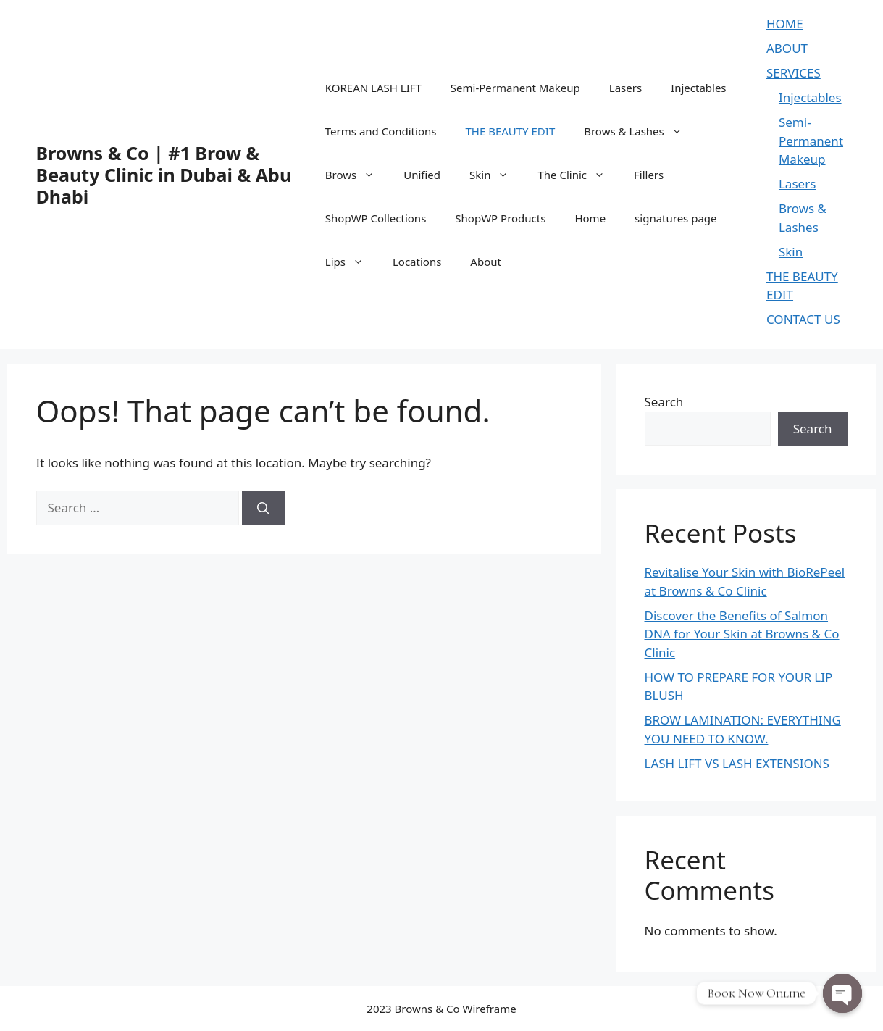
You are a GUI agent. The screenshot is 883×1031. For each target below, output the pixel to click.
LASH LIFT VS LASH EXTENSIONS (737, 763)
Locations (417, 261)
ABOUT (787, 48)
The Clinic (578, 174)
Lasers (625, 87)
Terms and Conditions (381, 131)
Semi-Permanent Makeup (515, 87)
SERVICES (793, 72)
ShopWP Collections (376, 218)
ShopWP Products (500, 218)
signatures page (675, 218)
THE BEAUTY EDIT (510, 131)
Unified (421, 174)
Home (590, 218)
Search (664, 401)
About (485, 261)
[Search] (263, 508)
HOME (784, 23)
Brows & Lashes (640, 131)
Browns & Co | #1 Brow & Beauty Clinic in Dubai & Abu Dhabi (164, 175)
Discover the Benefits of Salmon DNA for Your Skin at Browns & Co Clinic (742, 634)
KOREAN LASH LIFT (373, 87)
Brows (357, 174)
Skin (496, 174)
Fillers (649, 174)
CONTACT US (803, 319)
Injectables (698, 87)
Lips (351, 261)
